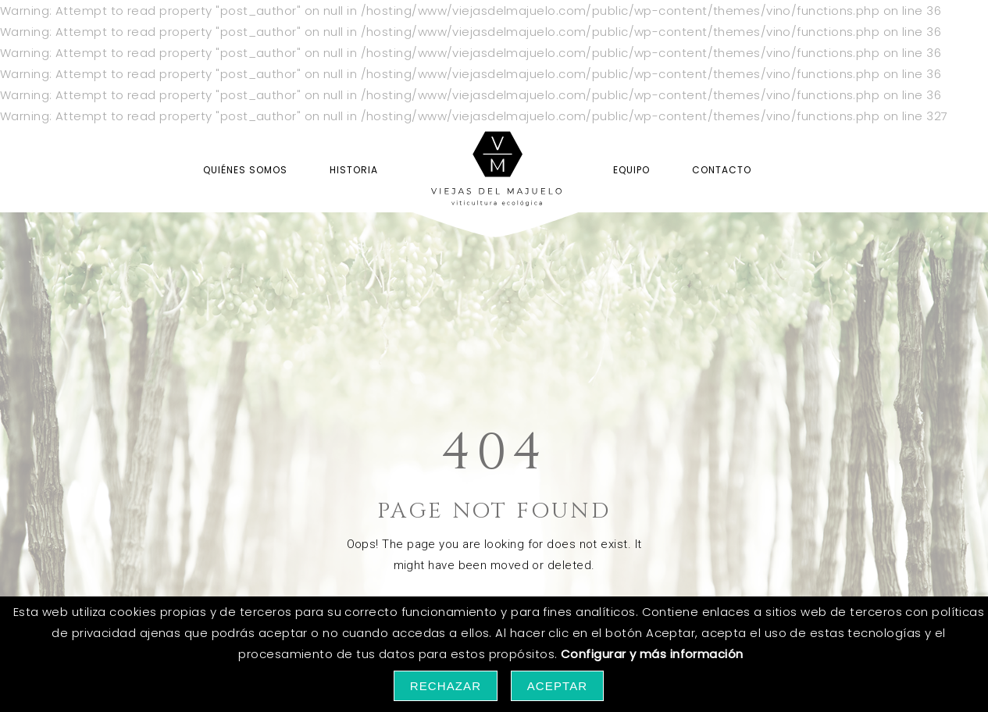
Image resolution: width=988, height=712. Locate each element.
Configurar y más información (652, 654)
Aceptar (557, 685)
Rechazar (446, 685)
